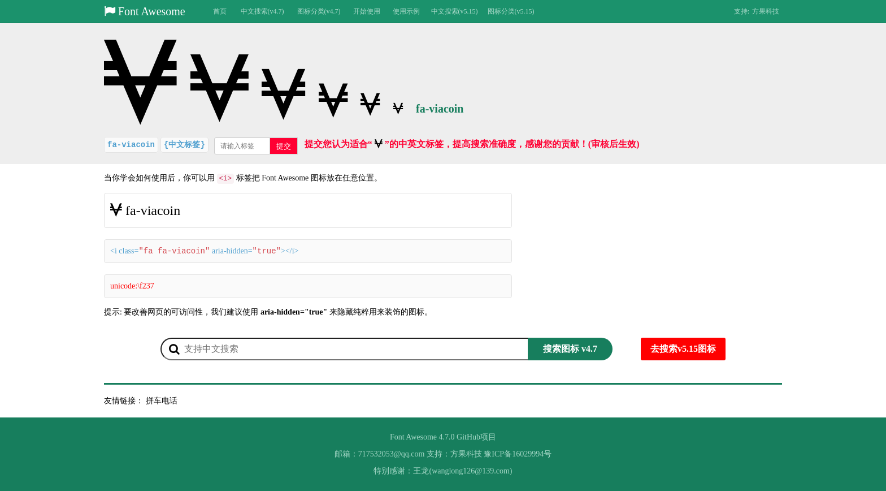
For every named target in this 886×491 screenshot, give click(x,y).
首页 (220, 11)
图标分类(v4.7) (319, 11)
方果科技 (765, 11)
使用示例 (406, 11)
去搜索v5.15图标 (683, 349)
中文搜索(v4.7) (262, 11)
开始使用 (366, 11)
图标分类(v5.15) (511, 11)
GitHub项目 (476, 437)
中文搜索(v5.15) (454, 11)
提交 (283, 146)
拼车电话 (161, 401)
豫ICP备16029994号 (517, 454)
